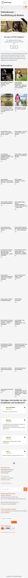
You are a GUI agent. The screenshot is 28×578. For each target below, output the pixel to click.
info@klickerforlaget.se (6, 483)
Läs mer (14, 47)
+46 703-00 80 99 (5, 476)
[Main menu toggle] (25, 2)
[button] (2, 7)
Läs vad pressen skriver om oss (8, 532)
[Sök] (25, 489)
